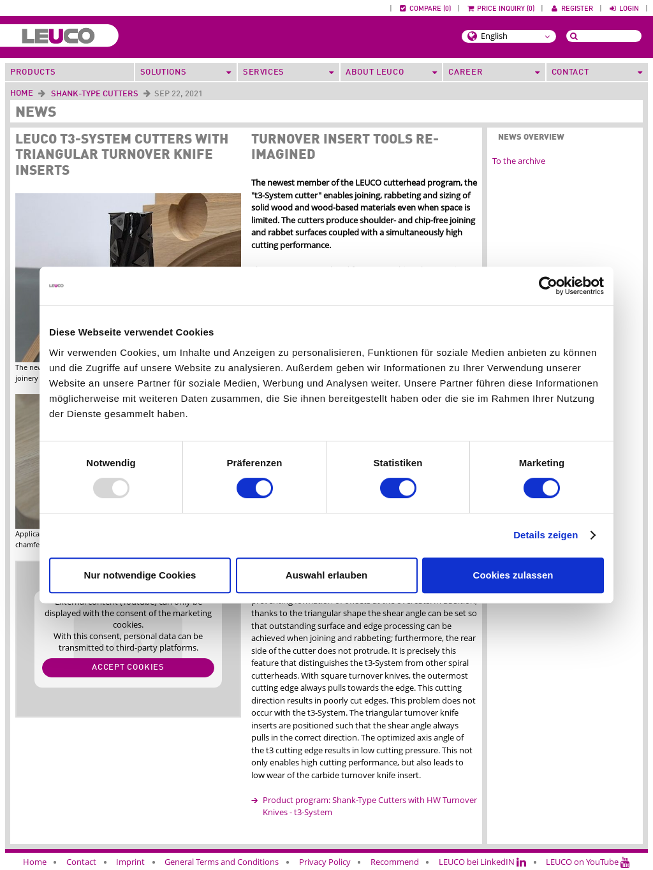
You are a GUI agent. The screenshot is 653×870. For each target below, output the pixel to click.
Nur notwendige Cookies (140, 575)
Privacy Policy (325, 861)
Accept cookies (128, 667)
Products (32, 72)
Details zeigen (545, 534)
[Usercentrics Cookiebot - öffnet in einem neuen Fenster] (548, 285)
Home (21, 93)
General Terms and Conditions (222, 861)
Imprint (130, 861)
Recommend (395, 861)
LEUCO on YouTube (588, 861)
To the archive (518, 160)
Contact (81, 861)
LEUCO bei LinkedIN (482, 861)
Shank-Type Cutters (94, 94)
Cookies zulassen (513, 575)
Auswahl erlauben (326, 575)
